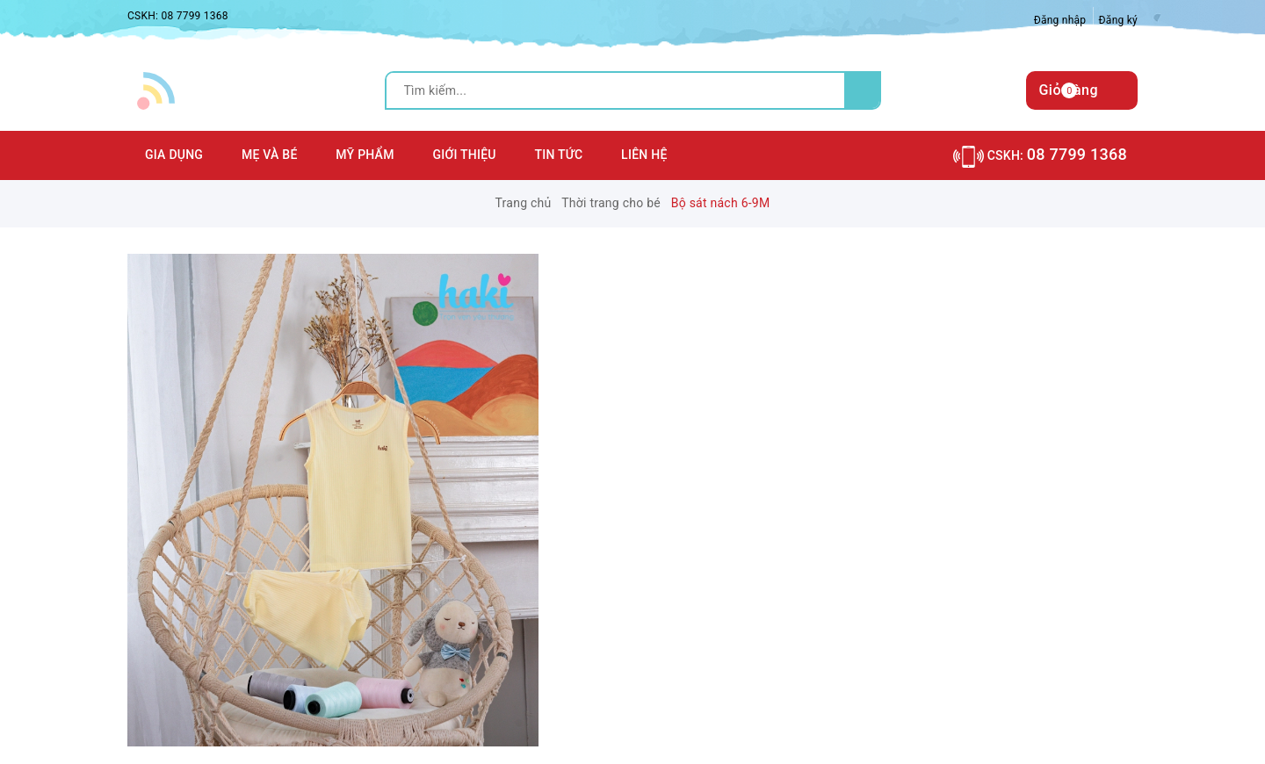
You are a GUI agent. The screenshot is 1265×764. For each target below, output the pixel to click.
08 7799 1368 (194, 16)
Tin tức (559, 155)
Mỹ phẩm (365, 155)
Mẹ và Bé (270, 155)
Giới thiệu (463, 155)
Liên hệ (644, 155)
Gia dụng (174, 155)
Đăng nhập (1060, 20)
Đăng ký (1118, 20)
